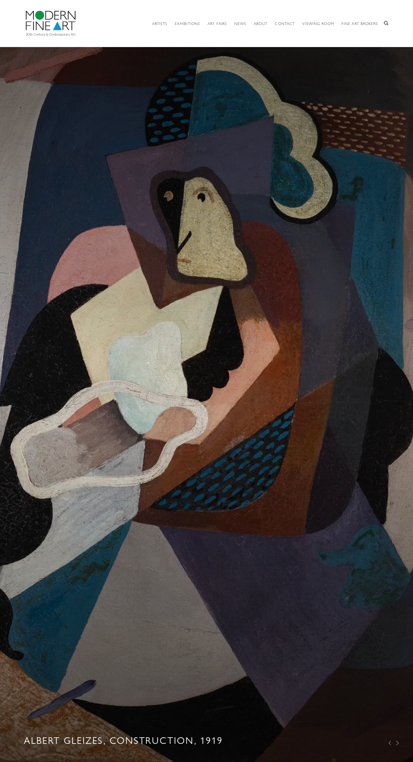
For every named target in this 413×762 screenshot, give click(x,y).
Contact (285, 23)
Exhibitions (187, 23)
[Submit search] (386, 22)
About (261, 23)
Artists (159, 23)
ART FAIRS (217, 23)
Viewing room (318, 23)
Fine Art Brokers (360, 23)
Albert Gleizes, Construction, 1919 (206, 381)
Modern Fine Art (50, 23)
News (240, 23)
